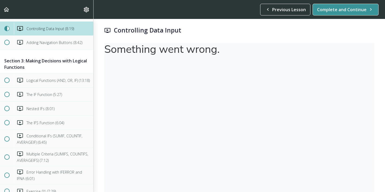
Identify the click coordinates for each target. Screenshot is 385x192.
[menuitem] (86, 9)
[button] (6, 9)
